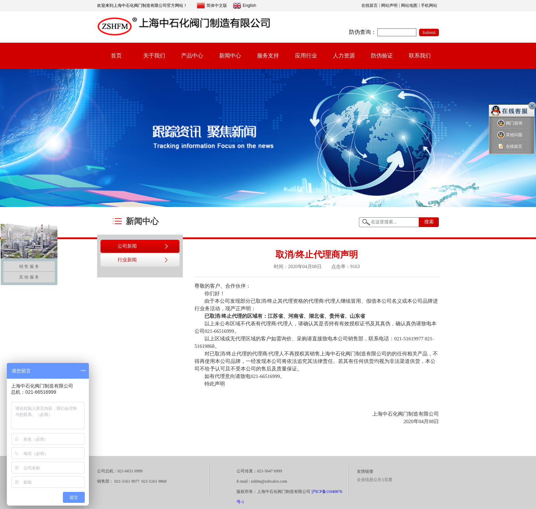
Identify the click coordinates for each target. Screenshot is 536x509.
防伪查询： (362, 32)
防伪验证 (382, 55)
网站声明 (389, 5)
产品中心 (192, 55)
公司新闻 (127, 246)
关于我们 (154, 55)
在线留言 (369, 5)
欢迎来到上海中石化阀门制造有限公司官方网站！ (142, 5)
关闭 (532, 105)
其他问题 (509, 135)
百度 (388, 479)
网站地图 (409, 5)
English (244, 6)
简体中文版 (212, 6)
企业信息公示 (369, 479)
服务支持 (268, 55)
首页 (116, 55)
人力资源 (344, 55)
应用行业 (306, 55)
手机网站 (429, 5)
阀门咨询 (509, 123)
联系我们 (420, 55)
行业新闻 (127, 259)
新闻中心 (230, 55)
